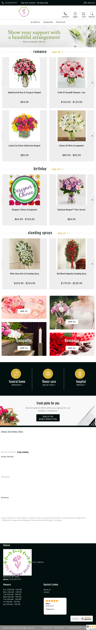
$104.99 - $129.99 (71, 102)
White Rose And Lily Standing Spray (24, 273)
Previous (3, 83)
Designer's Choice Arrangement (24, 209)
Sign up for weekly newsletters (48, 417)
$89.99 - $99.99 (71, 155)
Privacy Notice (59, 628)
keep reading (23, 452)
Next (92, 83)
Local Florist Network (74, 628)
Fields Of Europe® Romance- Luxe (71, 92)
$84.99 (71, 219)
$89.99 (24, 155)
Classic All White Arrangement (71, 145)
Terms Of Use (47, 628)
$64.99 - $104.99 (25, 219)
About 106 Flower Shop (12, 431)
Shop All (56, 52)
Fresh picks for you (48, 406)
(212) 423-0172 (11, 3)
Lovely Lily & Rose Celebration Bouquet (24, 145)
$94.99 (24, 102)
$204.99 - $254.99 (24, 283)
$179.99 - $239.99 (71, 283)
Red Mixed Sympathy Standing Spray (71, 273)
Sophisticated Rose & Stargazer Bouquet (24, 92)
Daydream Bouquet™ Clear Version (71, 209)
